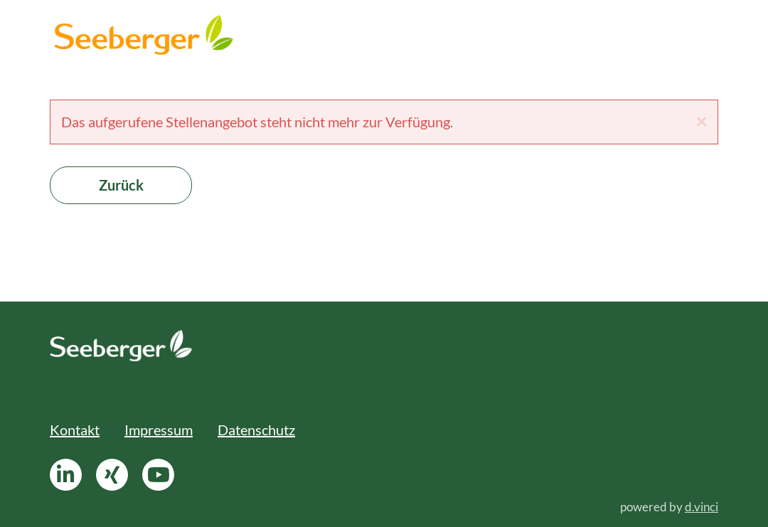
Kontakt (75, 429)
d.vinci (701, 506)
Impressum (158, 429)
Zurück (121, 184)
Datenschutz (256, 429)
